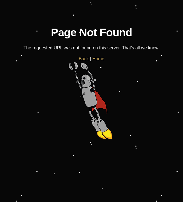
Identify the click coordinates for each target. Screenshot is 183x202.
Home (98, 58)
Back (84, 58)
